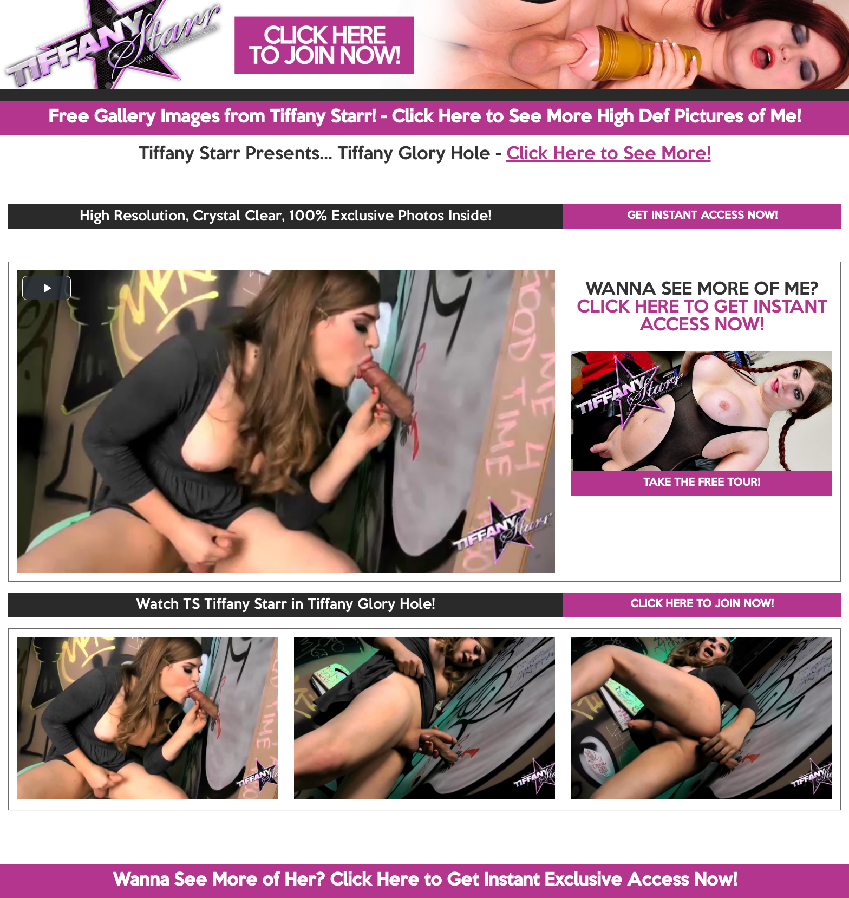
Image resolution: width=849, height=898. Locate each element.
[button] (46, 288)
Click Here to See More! (608, 154)
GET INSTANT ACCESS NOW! (702, 216)
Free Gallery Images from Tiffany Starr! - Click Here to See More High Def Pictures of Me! (424, 117)
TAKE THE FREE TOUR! (701, 483)
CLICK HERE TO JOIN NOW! (702, 604)
